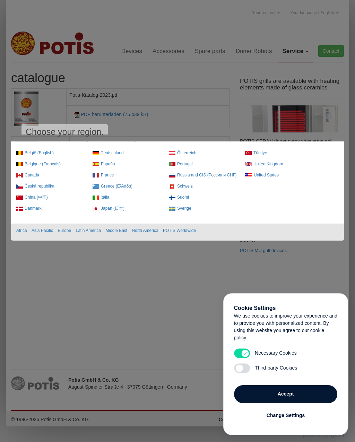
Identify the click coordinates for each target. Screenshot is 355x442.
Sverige (184, 208)
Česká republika (39, 186)
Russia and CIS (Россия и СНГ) (206, 175)
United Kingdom (268, 164)
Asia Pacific (42, 230)
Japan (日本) (112, 208)
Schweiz (185, 186)
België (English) (39, 152)
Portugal (185, 164)
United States (266, 175)
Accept (286, 393)
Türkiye (260, 152)
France (107, 175)
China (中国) (36, 197)
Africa (21, 230)
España (108, 164)
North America (145, 230)
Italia (105, 197)
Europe (64, 230)
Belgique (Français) (43, 164)
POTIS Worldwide (179, 230)
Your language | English (315, 12)
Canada (32, 175)
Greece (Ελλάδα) (116, 186)
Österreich (186, 152)
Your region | (266, 12)
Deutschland (112, 152)
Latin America (88, 230)
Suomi (183, 197)
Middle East (117, 230)
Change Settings (286, 415)
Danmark (33, 208)
